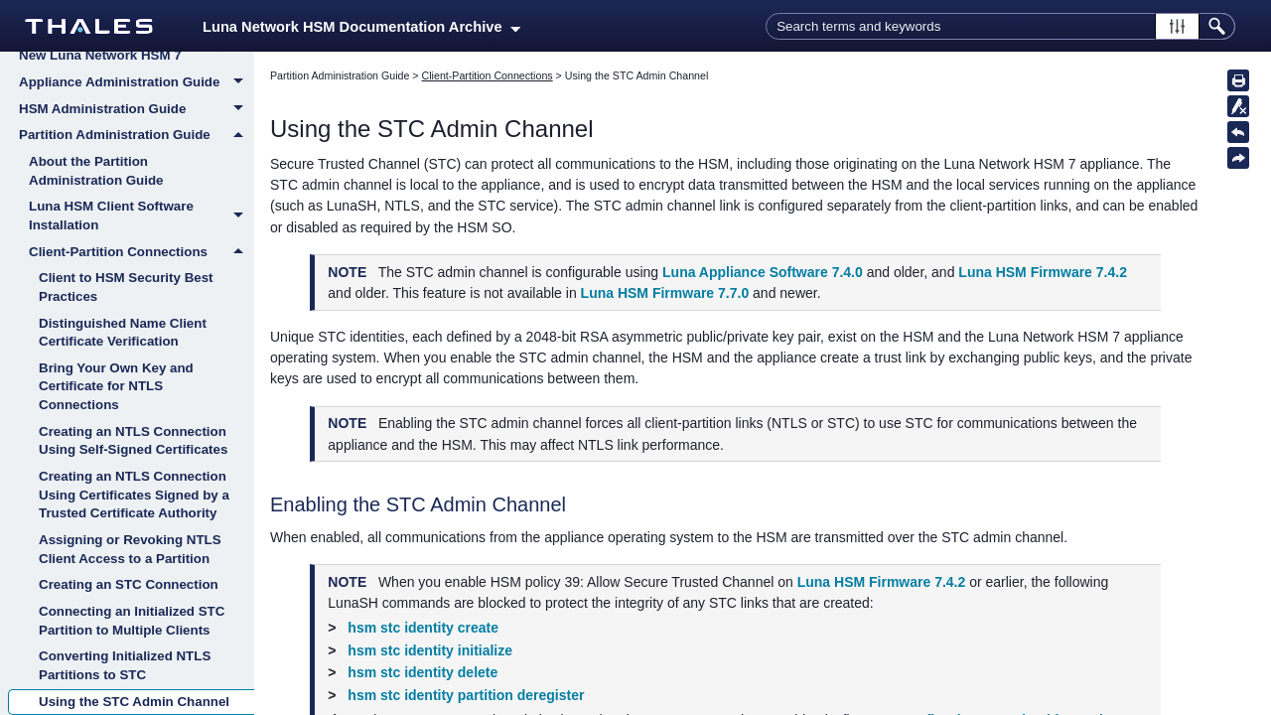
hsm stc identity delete (422, 672)
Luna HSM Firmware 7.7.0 (665, 293)
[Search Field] (1000, 26)
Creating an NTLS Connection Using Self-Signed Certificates (133, 441)
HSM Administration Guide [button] (136, 110)
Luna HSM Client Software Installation (141, 216)
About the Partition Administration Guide (96, 171)
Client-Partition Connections (141, 252)
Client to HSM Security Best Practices (126, 287)
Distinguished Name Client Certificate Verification (123, 333)
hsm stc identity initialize (430, 650)
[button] (1177, 26)
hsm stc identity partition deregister (466, 695)
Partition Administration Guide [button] (136, 135)
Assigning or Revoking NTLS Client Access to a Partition (130, 549)
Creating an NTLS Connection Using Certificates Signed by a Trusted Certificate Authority (134, 494)
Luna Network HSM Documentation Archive (361, 27)
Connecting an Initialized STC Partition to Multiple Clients (131, 621)
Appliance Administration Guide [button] (136, 83)
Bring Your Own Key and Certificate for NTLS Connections (116, 386)
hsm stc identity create (423, 628)
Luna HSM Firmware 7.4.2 (1042, 272)
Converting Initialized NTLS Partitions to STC (125, 665)
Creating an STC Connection (128, 584)
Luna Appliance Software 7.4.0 (762, 272)
